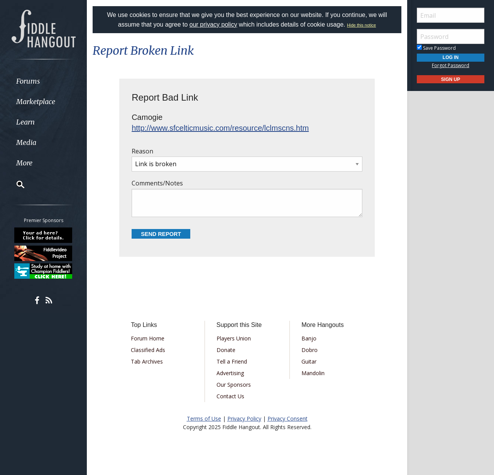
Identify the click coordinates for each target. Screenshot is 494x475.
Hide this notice (361, 25)
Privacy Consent (287, 418)
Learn (25, 122)
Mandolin (313, 373)
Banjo (308, 338)
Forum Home (147, 338)
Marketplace (35, 101)
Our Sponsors (234, 384)
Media (26, 142)
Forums (28, 81)
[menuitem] (43, 81)
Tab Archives (147, 361)
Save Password (436, 48)
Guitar (308, 361)
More (24, 162)
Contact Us (230, 396)
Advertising (230, 373)
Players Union (234, 338)
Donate (226, 350)
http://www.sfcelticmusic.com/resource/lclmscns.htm (220, 128)
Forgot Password (450, 65)
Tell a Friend (232, 361)
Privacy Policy (244, 418)
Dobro (309, 350)
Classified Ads (148, 350)
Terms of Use (204, 418)
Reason (247, 159)
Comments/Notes (247, 198)
